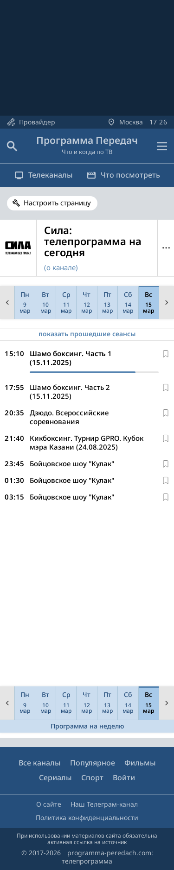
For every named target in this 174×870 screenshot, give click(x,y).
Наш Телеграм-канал (104, 804)
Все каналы (40, 763)
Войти (124, 777)
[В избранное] (165, 353)
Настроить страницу (57, 202)
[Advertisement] (87, 596)
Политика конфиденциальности (87, 817)
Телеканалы (43, 175)
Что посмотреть (123, 175)
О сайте (48, 804)
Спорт (92, 777)
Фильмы (140, 763)
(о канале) (61, 267)
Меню (166, 248)
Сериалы (55, 777)
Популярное (92, 763)
